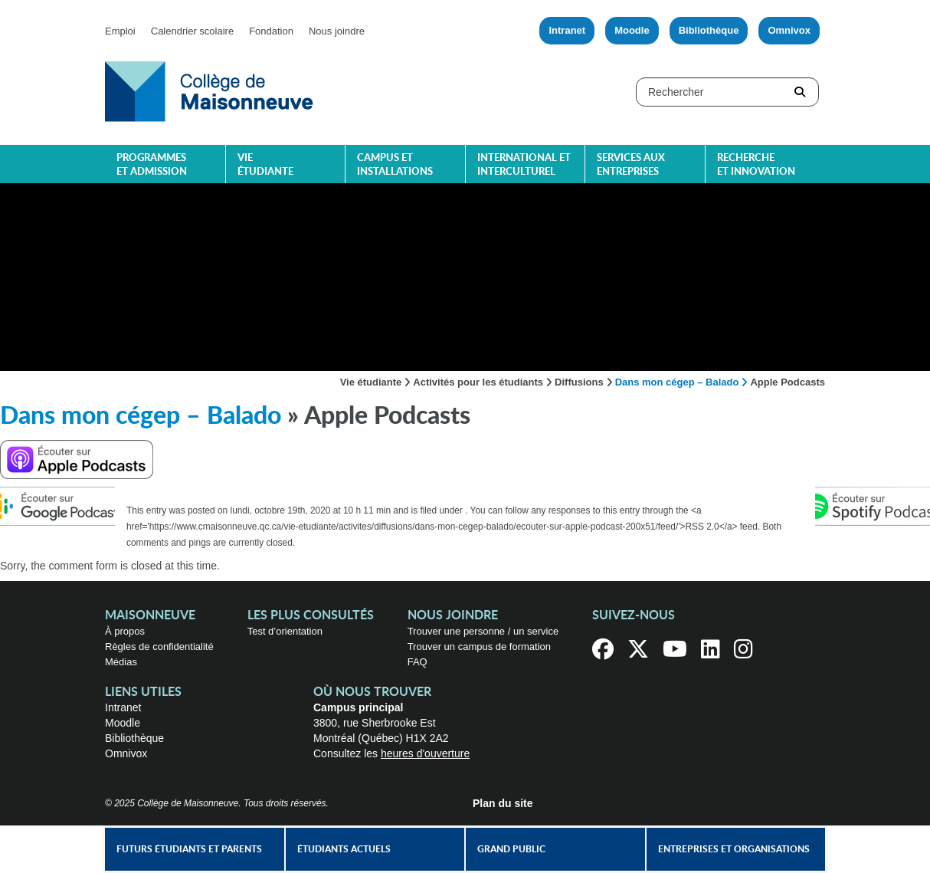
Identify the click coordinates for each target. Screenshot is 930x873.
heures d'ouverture (425, 753)
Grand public (511, 849)
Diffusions (579, 382)
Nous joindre (337, 31)
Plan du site (503, 803)
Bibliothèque (709, 30)
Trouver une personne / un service (483, 631)
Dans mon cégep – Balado (677, 382)
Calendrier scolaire (192, 31)
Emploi (120, 31)
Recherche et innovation (756, 165)
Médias (121, 662)
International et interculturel (524, 165)
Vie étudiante (265, 165)
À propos (125, 631)
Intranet (567, 30)
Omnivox (789, 30)
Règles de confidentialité (159, 646)
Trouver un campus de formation (479, 646)
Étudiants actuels (344, 849)
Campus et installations (395, 165)
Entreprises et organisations (734, 849)
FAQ (417, 662)
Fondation (271, 31)
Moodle (632, 30)
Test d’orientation (285, 631)
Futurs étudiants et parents (189, 849)
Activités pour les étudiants (478, 382)
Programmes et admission (151, 165)
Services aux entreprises (631, 165)
